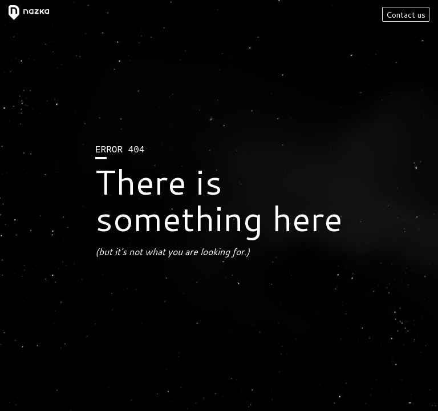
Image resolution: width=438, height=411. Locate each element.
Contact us (405, 15)
